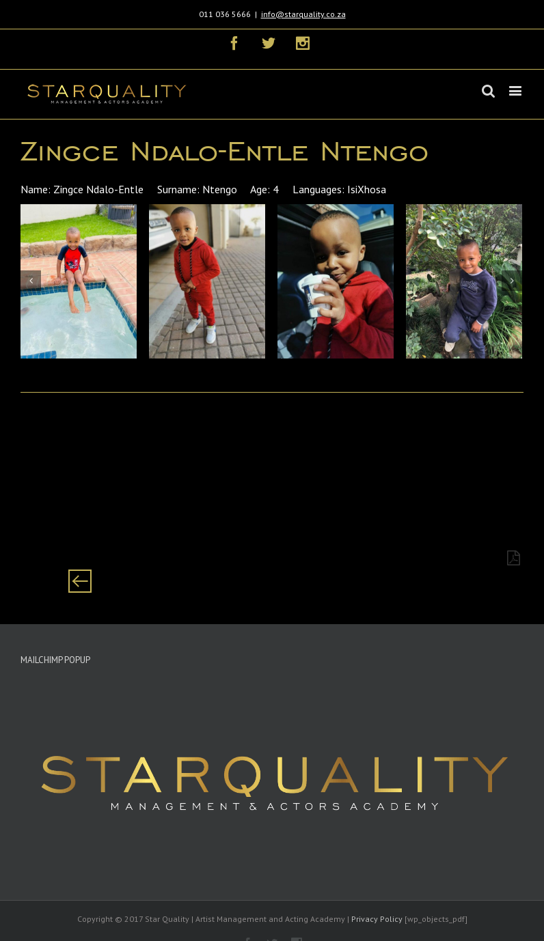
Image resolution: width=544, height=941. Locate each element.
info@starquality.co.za (303, 14)
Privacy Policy (377, 919)
